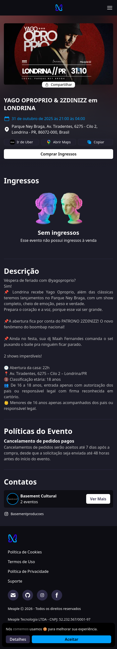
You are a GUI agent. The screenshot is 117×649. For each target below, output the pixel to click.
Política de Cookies (25, 552)
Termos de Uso (21, 561)
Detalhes (18, 639)
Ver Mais (98, 499)
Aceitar (71, 639)
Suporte (15, 581)
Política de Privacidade (28, 571)
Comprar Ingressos (58, 154)
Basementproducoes (27, 513)
